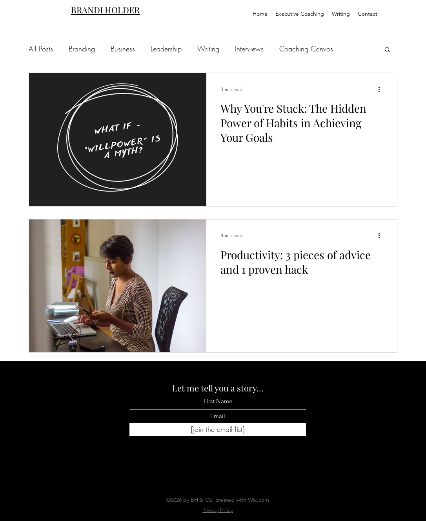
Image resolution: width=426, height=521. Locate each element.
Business (123, 48)
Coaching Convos (306, 48)
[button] (387, 50)
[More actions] (381, 89)
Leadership (166, 48)
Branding (82, 48)
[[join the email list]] (217, 429)
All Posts (41, 48)
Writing (208, 48)
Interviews (249, 48)
